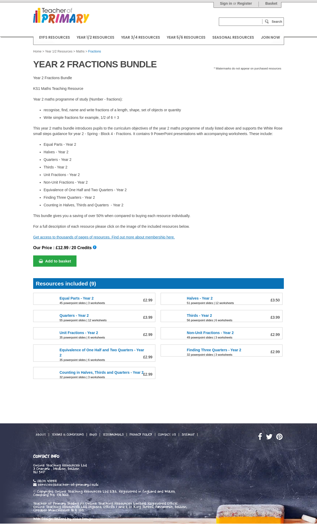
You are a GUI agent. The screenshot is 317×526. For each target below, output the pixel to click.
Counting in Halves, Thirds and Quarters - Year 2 (102, 372)
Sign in (226, 3)
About (41, 434)
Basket (271, 3)
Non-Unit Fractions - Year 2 (210, 333)
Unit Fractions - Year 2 (79, 333)
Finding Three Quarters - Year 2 (214, 350)
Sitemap (188, 434)
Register (244, 3)
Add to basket (55, 261)
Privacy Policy (141, 434)
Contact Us (167, 434)
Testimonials (113, 434)
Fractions (94, 51)
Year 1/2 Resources (58, 51)
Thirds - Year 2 (199, 315)
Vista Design (83, 519)
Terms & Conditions (68, 434)
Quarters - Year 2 (74, 315)
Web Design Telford (49, 519)
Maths (80, 51)
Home (37, 51)
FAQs (93, 434)
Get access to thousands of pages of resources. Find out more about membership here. (104, 237)
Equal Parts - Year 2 (76, 298)
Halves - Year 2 (200, 298)
